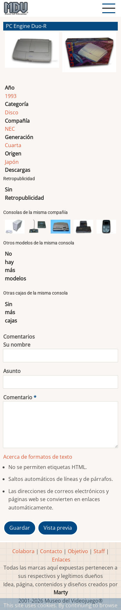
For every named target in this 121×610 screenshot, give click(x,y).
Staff (99, 551)
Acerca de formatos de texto (37, 456)
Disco (11, 112)
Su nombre (16, 344)
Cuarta (13, 145)
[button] (32, 55)
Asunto (12, 371)
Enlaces (61, 559)
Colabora (23, 551)
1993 (10, 96)
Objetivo (78, 551)
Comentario (17, 397)
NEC (10, 128)
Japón (12, 161)
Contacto (51, 551)
